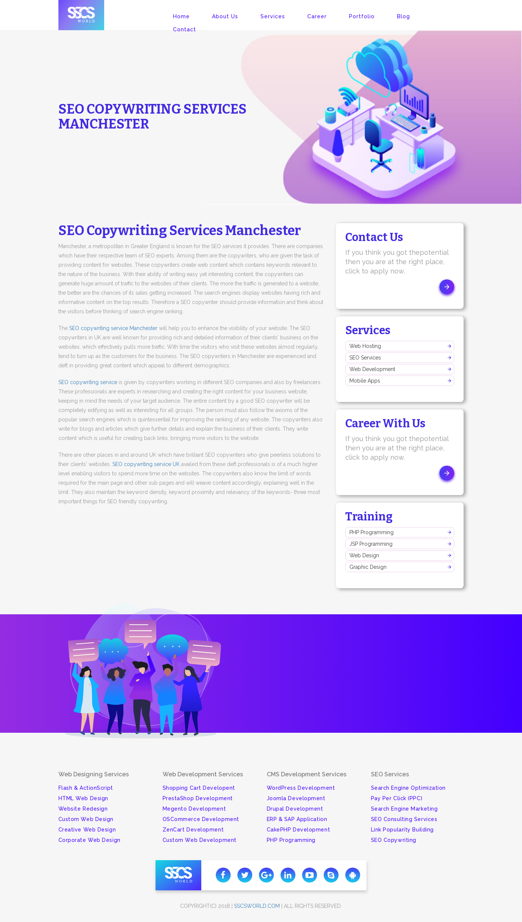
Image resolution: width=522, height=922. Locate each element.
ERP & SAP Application (297, 819)
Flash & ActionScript (85, 788)
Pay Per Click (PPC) (397, 798)
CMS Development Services (306, 774)
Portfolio (362, 16)
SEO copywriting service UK (146, 464)
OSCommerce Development (201, 819)
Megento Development (194, 809)
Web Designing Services (93, 774)
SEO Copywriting (393, 840)
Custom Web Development (200, 840)
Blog (403, 16)
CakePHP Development (298, 830)
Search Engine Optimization (408, 788)
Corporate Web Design (89, 840)
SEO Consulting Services (404, 819)
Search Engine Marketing (404, 809)
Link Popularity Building (402, 830)
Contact (184, 29)
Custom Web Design (86, 819)
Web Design (364, 555)
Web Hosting (365, 346)
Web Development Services (203, 774)
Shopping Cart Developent (199, 788)
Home (181, 16)
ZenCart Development (193, 830)
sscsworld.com (257, 906)
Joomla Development (296, 798)
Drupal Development (295, 809)
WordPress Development (301, 788)
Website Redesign (83, 809)
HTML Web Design (83, 798)
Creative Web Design (87, 830)
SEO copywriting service (87, 382)
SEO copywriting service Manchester (113, 328)
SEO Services (365, 358)
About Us (225, 16)
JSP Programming (371, 544)
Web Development (372, 369)
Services (272, 16)
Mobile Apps (364, 381)
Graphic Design (368, 567)
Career (317, 16)
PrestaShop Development (198, 798)
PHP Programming (371, 532)
